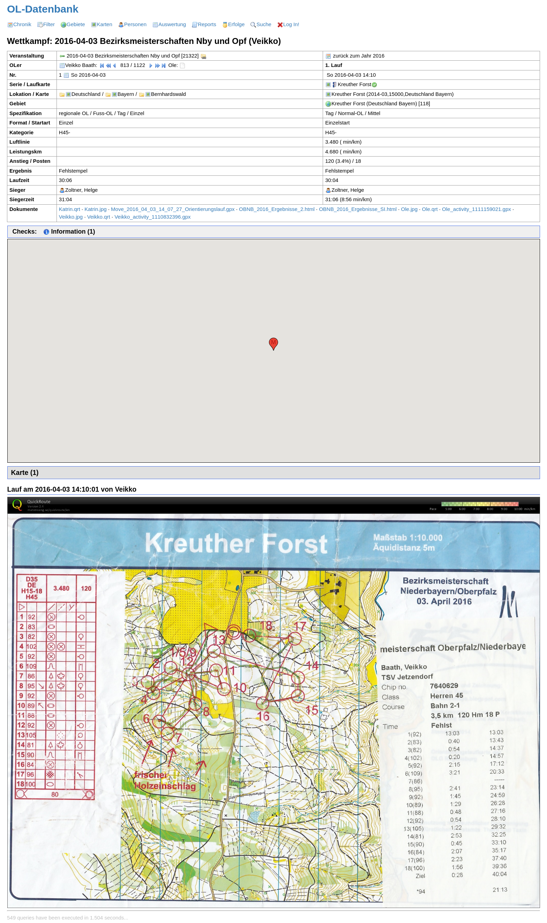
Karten (104, 24)
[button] (273, 344)
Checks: (25, 231)
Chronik (22, 24)
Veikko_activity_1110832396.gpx (152, 217)
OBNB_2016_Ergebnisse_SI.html (358, 209)
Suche (263, 24)
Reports (207, 24)
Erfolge (236, 24)
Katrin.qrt (69, 209)
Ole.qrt (430, 209)
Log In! (291, 24)
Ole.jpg (409, 209)
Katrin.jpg (95, 209)
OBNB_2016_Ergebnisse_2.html (277, 209)
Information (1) (69, 231)
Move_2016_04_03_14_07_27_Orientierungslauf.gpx (172, 209)
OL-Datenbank (42, 9)
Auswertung (172, 24)
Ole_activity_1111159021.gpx (476, 209)
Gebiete (76, 24)
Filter (49, 24)
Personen (135, 24)
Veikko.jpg (71, 217)
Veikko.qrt (98, 217)
